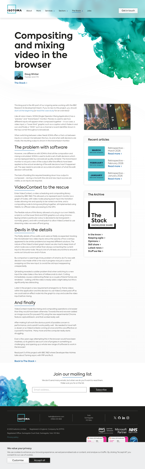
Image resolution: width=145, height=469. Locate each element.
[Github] (119, 418)
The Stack (76, 11)
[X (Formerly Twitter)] (115, 418)
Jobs (89, 11)
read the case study (45, 110)
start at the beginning (24, 110)
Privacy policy (12, 437)
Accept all (39, 460)
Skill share (93, 244)
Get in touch (128, 10)
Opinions (93, 241)
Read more (114, 153)
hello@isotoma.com (56, 417)
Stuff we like (94, 251)
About (29, 11)
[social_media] (127, 418)
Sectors (62, 11)
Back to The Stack (24, 361)
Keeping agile (96, 237)
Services (48, 11)
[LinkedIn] (123, 418)
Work (38, 11)
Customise (18, 460)
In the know (94, 234)
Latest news (95, 247)
